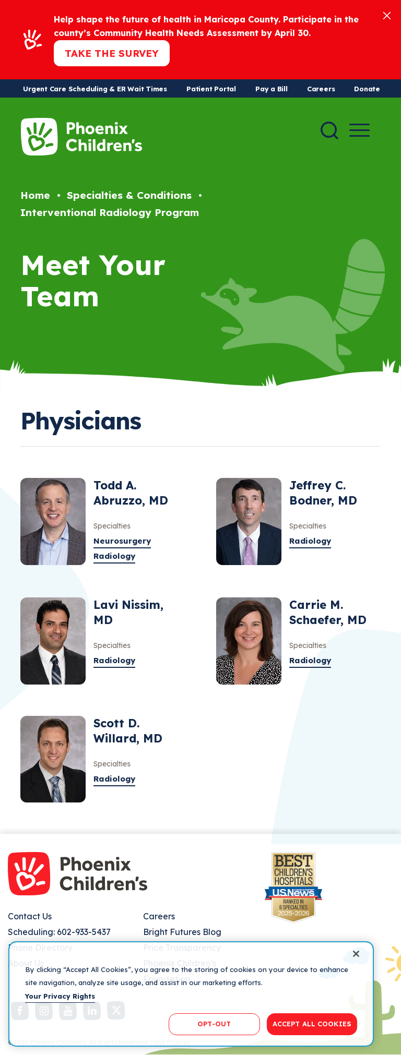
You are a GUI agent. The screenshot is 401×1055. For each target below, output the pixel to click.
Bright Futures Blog (182, 932)
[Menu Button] (359, 130)
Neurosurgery (122, 541)
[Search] (329, 130)
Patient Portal (211, 89)
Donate (367, 89)
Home (35, 195)
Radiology (114, 556)
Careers (321, 89)
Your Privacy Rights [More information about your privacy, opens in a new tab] (60, 996)
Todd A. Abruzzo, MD (130, 493)
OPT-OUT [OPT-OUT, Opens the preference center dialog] (214, 1024)
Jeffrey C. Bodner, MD (323, 493)
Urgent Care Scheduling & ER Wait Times (95, 89)
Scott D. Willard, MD (127, 731)
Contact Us (30, 916)
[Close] (387, 15)
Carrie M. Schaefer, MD (328, 612)
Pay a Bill (271, 89)
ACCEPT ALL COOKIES (312, 1024)
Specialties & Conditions (129, 195)
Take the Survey (112, 53)
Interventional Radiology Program (109, 212)
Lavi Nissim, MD (128, 612)
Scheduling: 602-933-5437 (59, 932)
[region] (191, 994)
